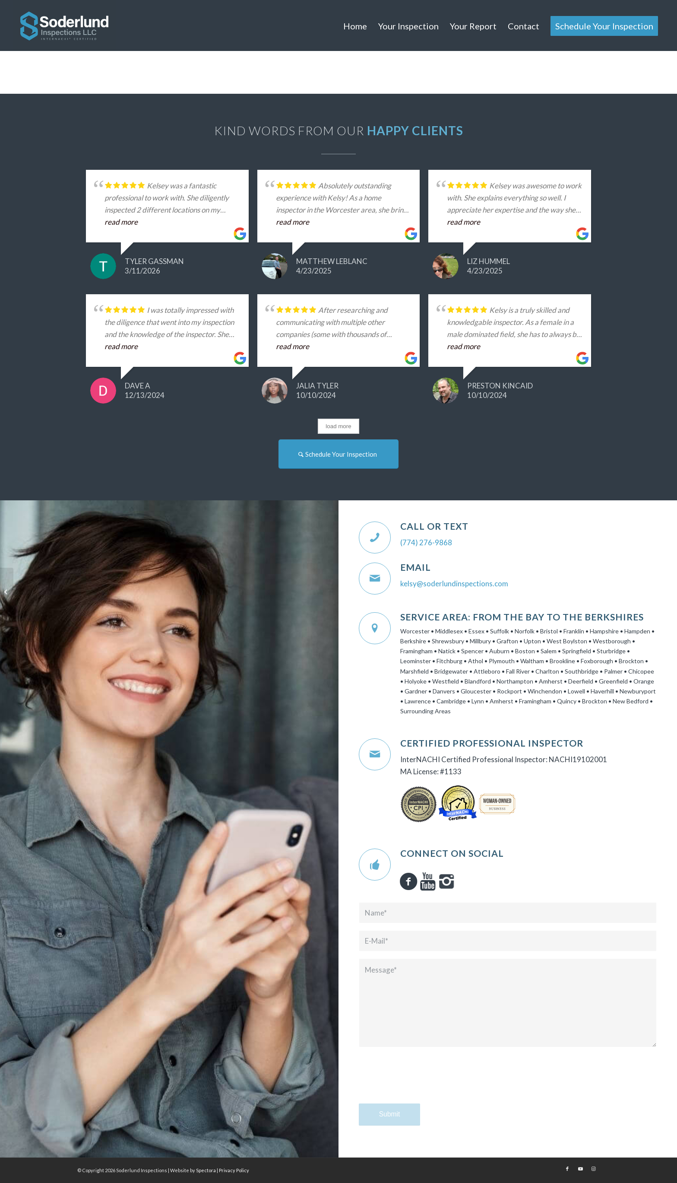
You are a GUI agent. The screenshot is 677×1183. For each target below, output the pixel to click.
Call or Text (434, 526)
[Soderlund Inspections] (64, 25)
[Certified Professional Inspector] (375, 754)
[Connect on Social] (375, 865)
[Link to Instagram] (593, 1168)
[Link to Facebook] (567, 1168)
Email (415, 567)
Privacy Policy (234, 1170)
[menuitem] (355, 26)
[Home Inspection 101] (6, 591)
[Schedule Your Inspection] (338, 454)
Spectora (206, 1170)
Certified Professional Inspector (491, 743)
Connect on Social (452, 853)
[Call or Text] (375, 537)
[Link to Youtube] (580, 1168)
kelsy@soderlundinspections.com (454, 583)
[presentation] (424, 1083)
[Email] (375, 579)
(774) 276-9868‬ (426, 542)
